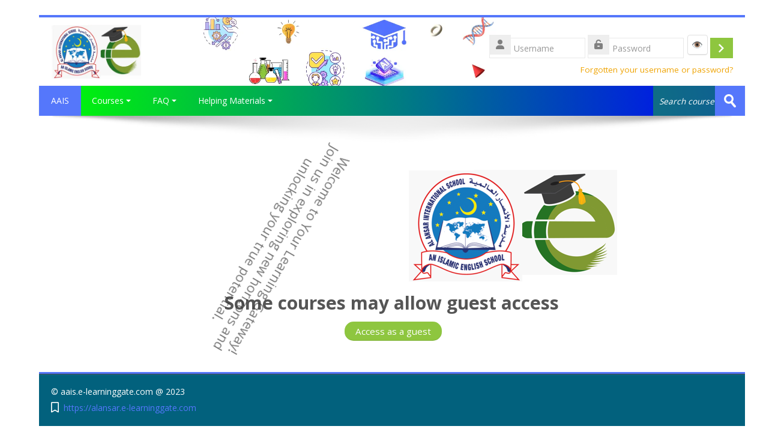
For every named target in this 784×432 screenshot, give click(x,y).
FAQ (164, 100)
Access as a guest (393, 331)
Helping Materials (235, 100)
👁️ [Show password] (697, 44)
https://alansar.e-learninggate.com (130, 407)
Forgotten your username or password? (656, 69)
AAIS (60, 100)
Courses (111, 100)
